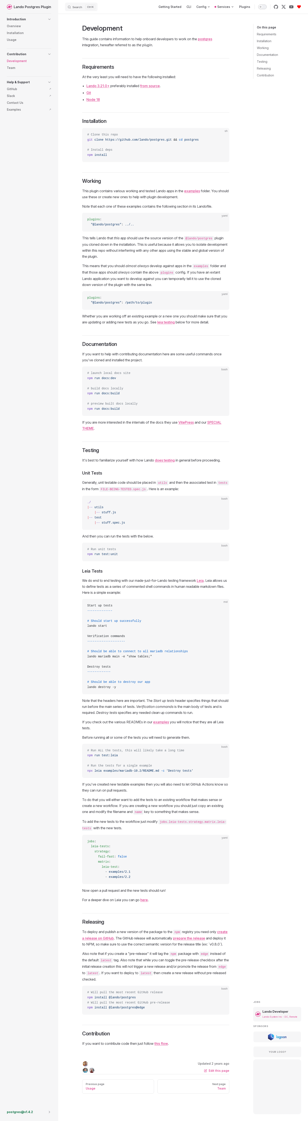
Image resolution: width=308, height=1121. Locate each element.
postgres (205, 39)
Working (263, 48)
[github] (276, 7)
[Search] (81, 7)
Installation (264, 41)
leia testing (166, 322)
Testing (262, 61)
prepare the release (189, 938)
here (144, 900)
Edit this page (216, 1070)
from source (150, 86)
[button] (29, 19)
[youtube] (291, 7)
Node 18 (93, 99)
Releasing (264, 68)
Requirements (266, 34)
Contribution (265, 75)
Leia (200, 580)
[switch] (262, 6)
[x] (283, 7)
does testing (165, 460)
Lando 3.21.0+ (98, 86)
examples (192, 191)
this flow (161, 1043)
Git (88, 93)
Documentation (267, 55)
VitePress (186, 422)
